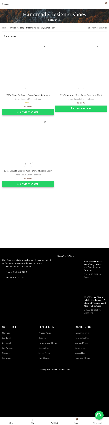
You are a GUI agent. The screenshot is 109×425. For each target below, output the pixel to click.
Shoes (17, 99)
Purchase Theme (82, 358)
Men (30, 99)
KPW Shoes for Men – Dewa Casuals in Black (81, 95)
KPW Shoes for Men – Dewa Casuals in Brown (28, 95)
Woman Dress (81, 343)
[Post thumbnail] (69, 275)
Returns (42, 338)
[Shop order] (104, 36)
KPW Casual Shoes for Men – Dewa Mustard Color (28, 170)
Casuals (24, 99)
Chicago (6, 353)
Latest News (44, 353)
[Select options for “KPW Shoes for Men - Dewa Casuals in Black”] (78, 88)
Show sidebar (10, 36)
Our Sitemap (44, 358)
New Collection (82, 338)
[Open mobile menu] (6, 4)
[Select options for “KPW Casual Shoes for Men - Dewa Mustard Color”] (25, 164)
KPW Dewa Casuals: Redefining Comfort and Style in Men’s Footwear (93, 265)
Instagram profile (82, 333)
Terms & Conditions (48, 343)
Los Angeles (7, 348)
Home (5, 27)
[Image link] (18, 256)
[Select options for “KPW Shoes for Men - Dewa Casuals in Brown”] (25, 88)
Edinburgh (7, 343)
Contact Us (44, 348)
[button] (98, 414)
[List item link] (27, 272)
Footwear (37, 99)
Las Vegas (6, 358)
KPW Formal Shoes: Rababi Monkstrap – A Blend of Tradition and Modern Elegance (95, 301)
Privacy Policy (45, 333)
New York (6, 333)
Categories (54, 20)
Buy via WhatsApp (29, 112)
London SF (7, 338)
